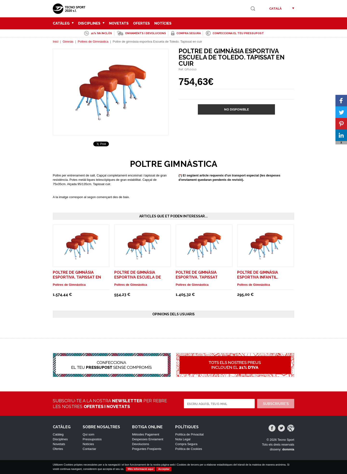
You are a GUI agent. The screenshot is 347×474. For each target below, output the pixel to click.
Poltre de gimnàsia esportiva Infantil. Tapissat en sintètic (258, 277)
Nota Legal (182, 439)
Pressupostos (92, 439)
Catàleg (63, 23)
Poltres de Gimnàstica (93, 41)
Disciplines (91, 23)
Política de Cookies (188, 449)
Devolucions (140, 444)
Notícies (163, 23)
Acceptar (163, 469)
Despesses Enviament (147, 439)
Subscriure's (276, 404)
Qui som (88, 434)
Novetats (119, 23)
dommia (288, 449)
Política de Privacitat (189, 434)
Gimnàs (68, 41)
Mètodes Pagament (145, 434)
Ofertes (141, 23)
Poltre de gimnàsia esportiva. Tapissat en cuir (77, 277)
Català (275, 8)
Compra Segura (186, 444)
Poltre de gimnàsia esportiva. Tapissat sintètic (197, 277)
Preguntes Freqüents (146, 449)
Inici (55, 41)
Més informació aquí (140, 469)
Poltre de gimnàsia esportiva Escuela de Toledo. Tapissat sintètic (142, 277)
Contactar (89, 449)
